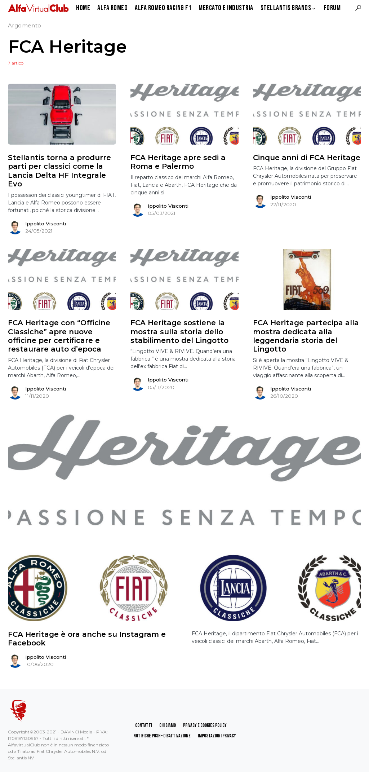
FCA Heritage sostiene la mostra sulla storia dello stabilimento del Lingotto (179, 331)
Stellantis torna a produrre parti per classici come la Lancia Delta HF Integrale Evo (59, 170)
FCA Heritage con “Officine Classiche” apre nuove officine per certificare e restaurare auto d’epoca (59, 335)
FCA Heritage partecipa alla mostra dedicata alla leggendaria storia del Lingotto (306, 335)
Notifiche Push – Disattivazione (162, 736)
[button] (358, 8)
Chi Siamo (167, 725)
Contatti (143, 725)
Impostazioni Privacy (217, 736)
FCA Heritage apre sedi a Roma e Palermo (178, 162)
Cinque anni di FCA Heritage (306, 157)
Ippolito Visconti (45, 223)
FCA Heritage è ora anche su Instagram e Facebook (87, 638)
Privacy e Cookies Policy (205, 725)
